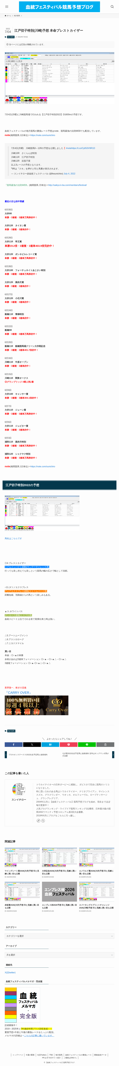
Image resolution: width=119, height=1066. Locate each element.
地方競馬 (11, 37)
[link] (38, 820)
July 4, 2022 (69, 174)
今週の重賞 (30, 1055)
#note (68, 148)
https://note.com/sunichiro (43, 135)
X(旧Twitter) (42, 1055)
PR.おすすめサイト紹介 (51, 1058)
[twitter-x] (43, 820)
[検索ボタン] (112, 6)
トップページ (18, 1055)
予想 (51, 1055)
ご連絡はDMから (70, 1058)
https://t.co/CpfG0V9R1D (83, 148)
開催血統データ (100, 1055)
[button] (13, 744)
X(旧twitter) (10, 972)
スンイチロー (19, 799)
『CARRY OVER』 (18, 692)
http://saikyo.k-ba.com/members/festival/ (67, 185)
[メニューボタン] (6, 6)
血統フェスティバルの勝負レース (78, 1055)
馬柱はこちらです (13, 538)
